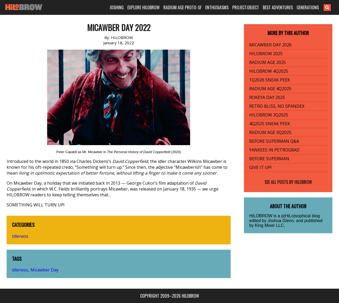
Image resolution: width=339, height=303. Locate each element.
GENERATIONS (308, 7)
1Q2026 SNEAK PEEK (269, 80)
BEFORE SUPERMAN (269, 159)
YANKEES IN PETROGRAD (274, 150)
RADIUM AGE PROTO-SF (182, 7)
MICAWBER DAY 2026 (270, 45)
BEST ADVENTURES (278, 7)
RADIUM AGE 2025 (267, 62)
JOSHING (116, 7)
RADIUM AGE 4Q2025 (270, 89)
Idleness (20, 236)
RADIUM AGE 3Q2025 (270, 132)
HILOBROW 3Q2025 (268, 115)
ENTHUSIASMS (217, 7)
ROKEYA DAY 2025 (267, 97)
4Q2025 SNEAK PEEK (269, 124)
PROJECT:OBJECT (245, 7)
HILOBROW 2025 (266, 54)
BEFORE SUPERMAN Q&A (274, 141)
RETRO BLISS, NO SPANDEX (276, 106)
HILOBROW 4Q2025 (268, 71)
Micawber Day (44, 270)
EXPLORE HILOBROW (143, 7)
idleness (20, 270)
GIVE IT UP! (260, 167)
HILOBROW (303, 182)
